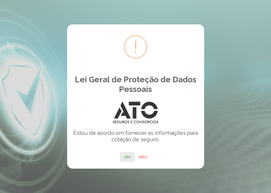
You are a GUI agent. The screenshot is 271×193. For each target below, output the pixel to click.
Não (143, 157)
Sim (127, 157)
